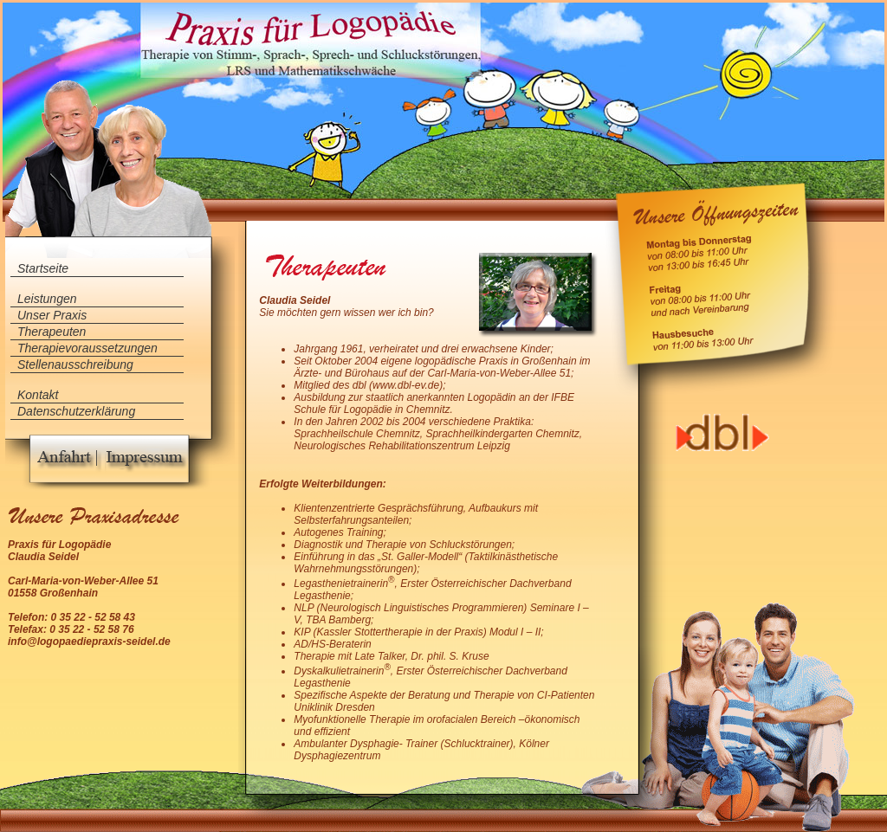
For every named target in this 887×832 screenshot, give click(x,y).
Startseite (42, 268)
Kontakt (37, 395)
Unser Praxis (52, 315)
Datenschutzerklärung (76, 411)
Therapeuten (51, 332)
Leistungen (47, 299)
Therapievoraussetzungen (87, 348)
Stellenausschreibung (75, 364)
